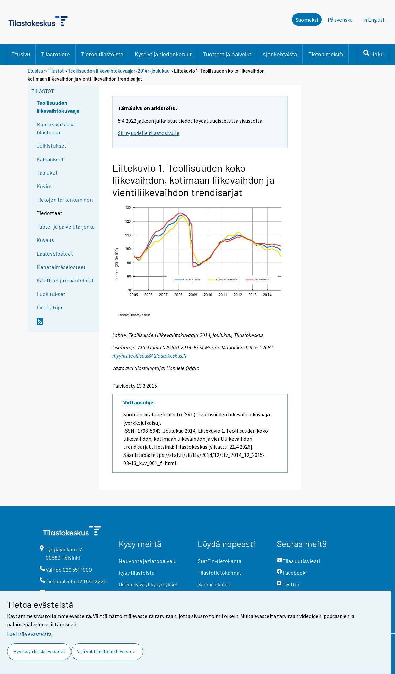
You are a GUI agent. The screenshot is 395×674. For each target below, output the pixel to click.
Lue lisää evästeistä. (30, 634)
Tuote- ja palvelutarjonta (66, 226)
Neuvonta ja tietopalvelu (148, 561)
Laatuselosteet (55, 253)
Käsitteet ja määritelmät (65, 280)
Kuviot (44, 186)
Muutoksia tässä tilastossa (56, 128)
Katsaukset (50, 159)
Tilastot (56, 71)
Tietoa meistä (325, 54)
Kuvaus (45, 240)
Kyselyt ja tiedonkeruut (163, 54)
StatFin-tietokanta (219, 561)
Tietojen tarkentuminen (65, 199)
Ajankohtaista (279, 54)
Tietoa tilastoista (102, 54)
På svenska (340, 19)
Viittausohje (138, 402)
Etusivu (20, 54)
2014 (142, 71)
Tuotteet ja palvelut (227, 54)
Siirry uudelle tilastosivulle (148, 133)
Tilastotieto (55, 54)
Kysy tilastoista (136, 572)
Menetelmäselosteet (61, 267)
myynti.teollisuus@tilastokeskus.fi (149, 355)
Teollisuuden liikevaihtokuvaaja (100, 71)
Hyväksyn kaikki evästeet (39, 651)
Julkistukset (51, 145)
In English (374, 19)
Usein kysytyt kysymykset (148, 584)
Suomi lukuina (214, 584)
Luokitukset (51, 294)
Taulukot (47, 172)
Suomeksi (307, 19)
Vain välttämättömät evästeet (107, 651)
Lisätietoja (49, 307)
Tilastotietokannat (219, 572)
